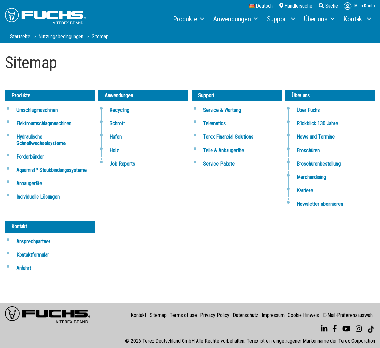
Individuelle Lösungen (38, 197)
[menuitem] (188, 19)
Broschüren (308, 150)
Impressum (273, 315)
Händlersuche (295, 6)
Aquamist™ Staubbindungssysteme (51, 170)
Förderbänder (30, 157)
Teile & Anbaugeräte (223, 150)
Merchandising (311, 177)
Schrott (117, 123)
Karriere (305, 191)
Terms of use (183, 315)
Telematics (214, 123)
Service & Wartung (222, 110)
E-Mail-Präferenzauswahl (348, 315)
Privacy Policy (214, 315)
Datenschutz (245, 315)
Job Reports (122, 164)
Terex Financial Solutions (228, 137)
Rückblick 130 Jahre (317, 123)
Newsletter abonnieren (320, 204)
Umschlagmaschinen (37, 110)
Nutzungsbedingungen (61, 36)
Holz (114, 150)
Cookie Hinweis (303, 315)
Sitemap (158, 315)
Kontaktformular (32, 255)
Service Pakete (219, 164)
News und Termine (316, 137)
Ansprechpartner (33, 241)
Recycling (119, 110)
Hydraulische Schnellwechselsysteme (41, 140)
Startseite (21, 36)
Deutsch (261, 6)
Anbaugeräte (29, 183)
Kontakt (138, 315)
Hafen (116, 137)
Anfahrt (23, 268)
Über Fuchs (308, 110)
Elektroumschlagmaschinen (43, 123)
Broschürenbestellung (319, 164)
